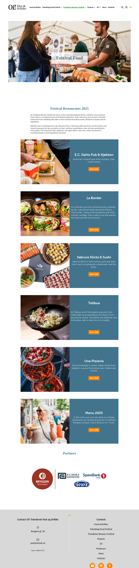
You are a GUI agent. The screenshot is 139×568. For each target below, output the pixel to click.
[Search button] (122, 7)
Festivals (111, 7)
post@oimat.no (38, 543)
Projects (101, 538)
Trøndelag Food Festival (101, 529)
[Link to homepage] (17, 7)
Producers (101, 548)
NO (130, 7)
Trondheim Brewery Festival (101, 534)
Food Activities (35, 7)
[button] (51, 8)
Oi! (101, 543)
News (104, 7)
